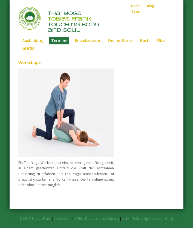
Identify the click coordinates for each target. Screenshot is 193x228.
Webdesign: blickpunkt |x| (153, 218)
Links (126, 218)
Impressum (62, 218)
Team (135, 11)
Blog (150, 6)
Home (135, 6)
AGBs (78, 218)
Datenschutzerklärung (102, 218)
